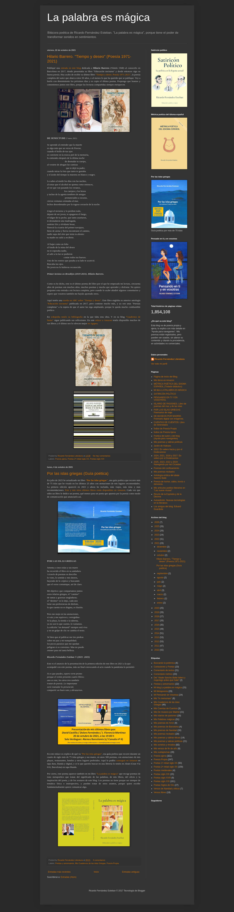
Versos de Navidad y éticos (167, 788)
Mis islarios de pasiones (165, 715)
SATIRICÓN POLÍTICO (165, 394)
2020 (157, 608)
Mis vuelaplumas (162, 752)
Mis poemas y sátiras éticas (167, 737)
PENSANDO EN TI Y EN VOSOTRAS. (166, 398)
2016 (157, 625)
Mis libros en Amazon (164, 380)
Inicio (96, 872)
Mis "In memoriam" (163, 698)
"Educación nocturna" (57, 303)
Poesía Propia (113, 863)
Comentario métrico (163, 674)
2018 (157, 616)
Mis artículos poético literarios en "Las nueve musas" (169, 489)
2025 (157, 526)
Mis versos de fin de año (165, 748)
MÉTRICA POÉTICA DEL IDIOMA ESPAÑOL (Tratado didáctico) (170, 385)
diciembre (162, 547)
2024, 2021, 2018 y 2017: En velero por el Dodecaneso (167, 456)
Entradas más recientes (59, 872)
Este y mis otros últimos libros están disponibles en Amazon (95, 490)
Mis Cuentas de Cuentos (165, 708)
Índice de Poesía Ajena (165, 432)
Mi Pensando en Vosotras (166, 695)
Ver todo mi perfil (159, 364)
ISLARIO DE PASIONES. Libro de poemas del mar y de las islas (170, 404)
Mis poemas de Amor (164, 723)
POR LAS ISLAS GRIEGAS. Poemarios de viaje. (167, 411)
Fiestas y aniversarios (64, 863)
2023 (157, 535)
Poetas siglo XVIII (162, 777)
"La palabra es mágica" (107, 773)
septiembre (162, 573)
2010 (157, 650)
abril (159, 590)
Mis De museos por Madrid (166, 712)
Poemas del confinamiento (166, 468)
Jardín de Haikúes (162, 446)
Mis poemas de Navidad (165, 730)
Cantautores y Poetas (164, 666)
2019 (157, 612)
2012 (157, 641)
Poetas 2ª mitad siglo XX (78, 459)
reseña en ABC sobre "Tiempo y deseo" (82, 300)
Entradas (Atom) (68, 877)
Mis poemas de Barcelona (166, 726)
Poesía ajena (61, 459)
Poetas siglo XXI (97, 459)
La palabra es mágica (98, 17)
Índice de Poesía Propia (165, 428)
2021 (157, 543)
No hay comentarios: (102, 456)
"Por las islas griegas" (91, 753)
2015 (157, 629)
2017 (157, 620)
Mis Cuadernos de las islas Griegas (90, 863)
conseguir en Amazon (126, 760)
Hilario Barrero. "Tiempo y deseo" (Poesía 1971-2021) (170, 560)
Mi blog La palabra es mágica (168, 687)
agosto (160, 577)
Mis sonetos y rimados (164, 745)
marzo (160, 594)
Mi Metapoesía (161, 691)
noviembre (162, 551)
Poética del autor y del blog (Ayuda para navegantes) (167, 437)
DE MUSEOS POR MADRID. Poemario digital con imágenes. (169, 417)
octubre (161, 555)
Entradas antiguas (131, 872)
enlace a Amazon (103, 320)
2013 (157, 637)
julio (159, 582)
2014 (157, 633)
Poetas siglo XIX (162, 774)
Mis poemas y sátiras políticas (168, 442)
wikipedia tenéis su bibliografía (66, 316)
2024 (157, 530)
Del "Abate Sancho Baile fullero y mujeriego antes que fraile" (169, 678)
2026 (157, 522)
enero (160, 603)
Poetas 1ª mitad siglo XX (166, 763)
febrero (160, 598)
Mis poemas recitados (164, 472)
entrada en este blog (71, 68)
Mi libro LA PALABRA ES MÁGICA (170, 390)
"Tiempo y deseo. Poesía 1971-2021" (113, 74)
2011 (157, 646)
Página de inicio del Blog (165, 376)
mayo (160, 586)
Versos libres (160, 792)
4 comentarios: (99, 860)
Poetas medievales (163, 770)
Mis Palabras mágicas (164, 719)
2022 (157, 539)
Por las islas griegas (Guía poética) (77, 473)
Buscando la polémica (164, 663)
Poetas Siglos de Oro (164, 785)
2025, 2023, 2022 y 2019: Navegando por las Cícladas (167, 463)
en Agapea (92, 323)
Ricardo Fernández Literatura (170, 359)
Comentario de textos (164, 670)
